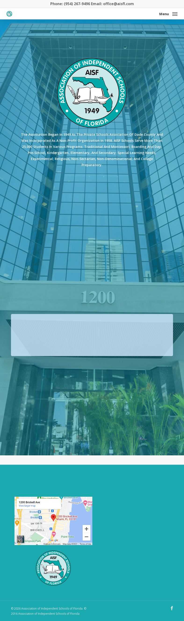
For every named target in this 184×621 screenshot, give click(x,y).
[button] (168, 13)
